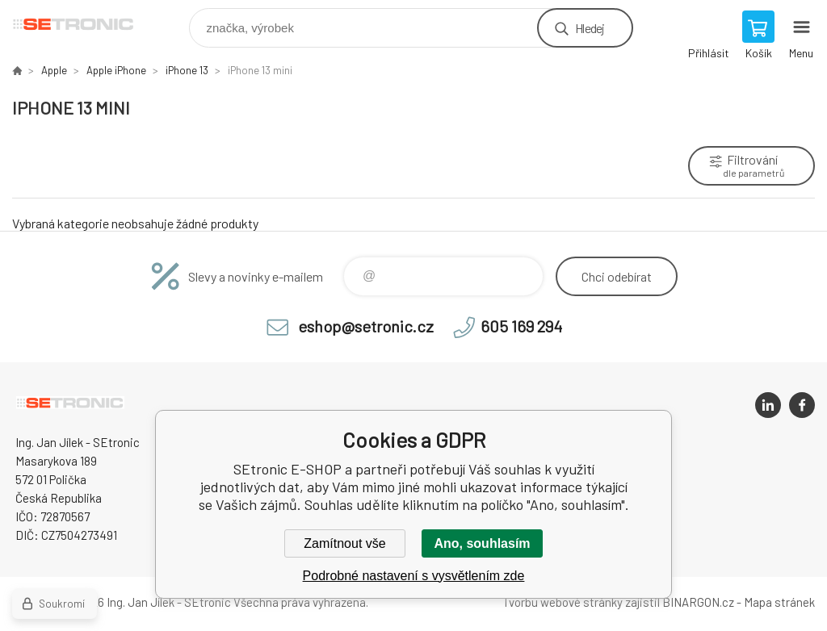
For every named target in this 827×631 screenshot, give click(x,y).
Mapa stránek (779, 602)
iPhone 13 (187, 70)
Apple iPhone (116, 70)
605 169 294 (521, 326)
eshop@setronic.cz (366, 326)
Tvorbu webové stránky (562, 602)
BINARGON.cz (698, 602)
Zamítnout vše (344, 543)
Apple (54, 70)
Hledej (589, 28)
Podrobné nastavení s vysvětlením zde (414, 576)
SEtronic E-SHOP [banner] (83, 24)
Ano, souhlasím (482, 543)
